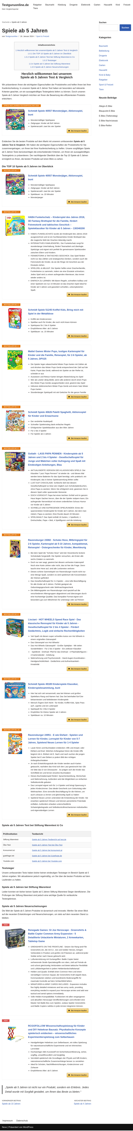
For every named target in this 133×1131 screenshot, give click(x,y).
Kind (118, 5)
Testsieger (49, 60)
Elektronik (85, 5)
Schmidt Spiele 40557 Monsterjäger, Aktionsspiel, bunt (55, 113)
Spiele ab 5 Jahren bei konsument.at (47, 851)
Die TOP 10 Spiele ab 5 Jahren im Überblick (49, 54)
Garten (97, 5)
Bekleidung (104, 51)
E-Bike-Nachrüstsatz (108, 121)
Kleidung (62, 5)
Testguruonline (11, 36)
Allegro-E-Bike (105, 106)
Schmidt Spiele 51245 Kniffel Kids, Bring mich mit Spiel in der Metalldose (55, 312)
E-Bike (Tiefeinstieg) (108, 116)
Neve (4, 1128)
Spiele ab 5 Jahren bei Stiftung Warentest (49, 64)
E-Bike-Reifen (105, 126)
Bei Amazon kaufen (79, 131)
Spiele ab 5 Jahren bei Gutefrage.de (47, 856)
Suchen (125, 28)
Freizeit (127, 5)
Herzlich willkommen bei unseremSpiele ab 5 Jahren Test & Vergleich (46, 50)
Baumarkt (49, 5)
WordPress (28, 1128)
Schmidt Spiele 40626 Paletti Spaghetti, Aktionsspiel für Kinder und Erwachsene (57, 414)
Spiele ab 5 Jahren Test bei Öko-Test (47, 845)
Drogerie (74, 5)
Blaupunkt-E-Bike (107, 111)
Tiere (35, 8)
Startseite (6, 22)
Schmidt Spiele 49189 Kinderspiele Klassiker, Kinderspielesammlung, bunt (53, 686)
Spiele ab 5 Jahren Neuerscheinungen (49, 67)
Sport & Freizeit (42, 36)
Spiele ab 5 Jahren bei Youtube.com (47, 861)
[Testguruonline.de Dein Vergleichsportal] (15, 6)
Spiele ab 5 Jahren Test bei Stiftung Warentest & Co (49, 57)
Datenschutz (22, 1121)
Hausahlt (108, 5)
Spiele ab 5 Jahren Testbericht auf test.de (49, 840)
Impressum (7, 1121)
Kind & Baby (104, 75)
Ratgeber (37, 5)
